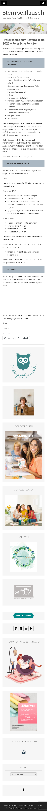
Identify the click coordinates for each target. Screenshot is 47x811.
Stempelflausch (23, 13)
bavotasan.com (35, 808)
